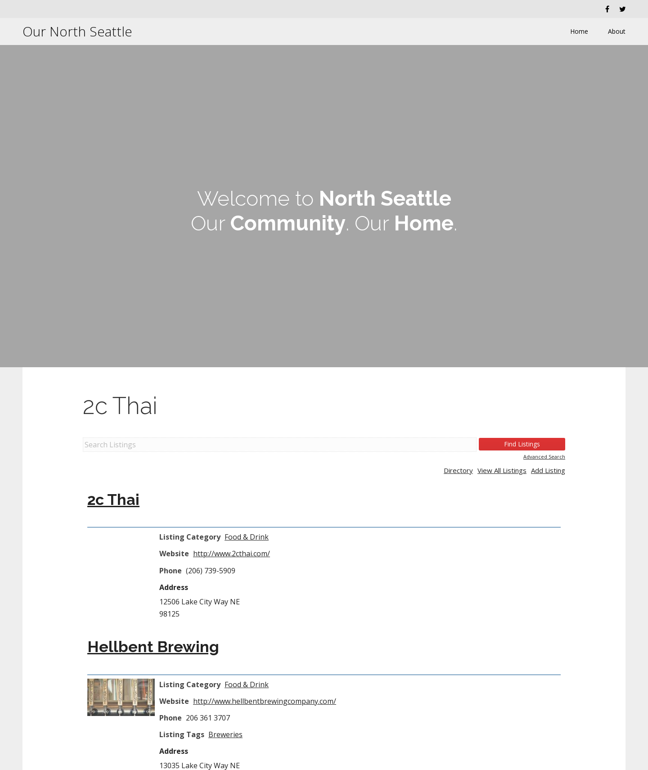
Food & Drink (247, 537)
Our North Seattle (77, 31)
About (617, 31)
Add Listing (548, 470)
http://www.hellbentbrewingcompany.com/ (264, 701)
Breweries (225, 734)
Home (579, 31)
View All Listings (501, 470)
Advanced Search (544, 456)
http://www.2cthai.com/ (231, 553)
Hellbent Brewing (153, 647)
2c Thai (120, 405)
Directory (458, 470)
